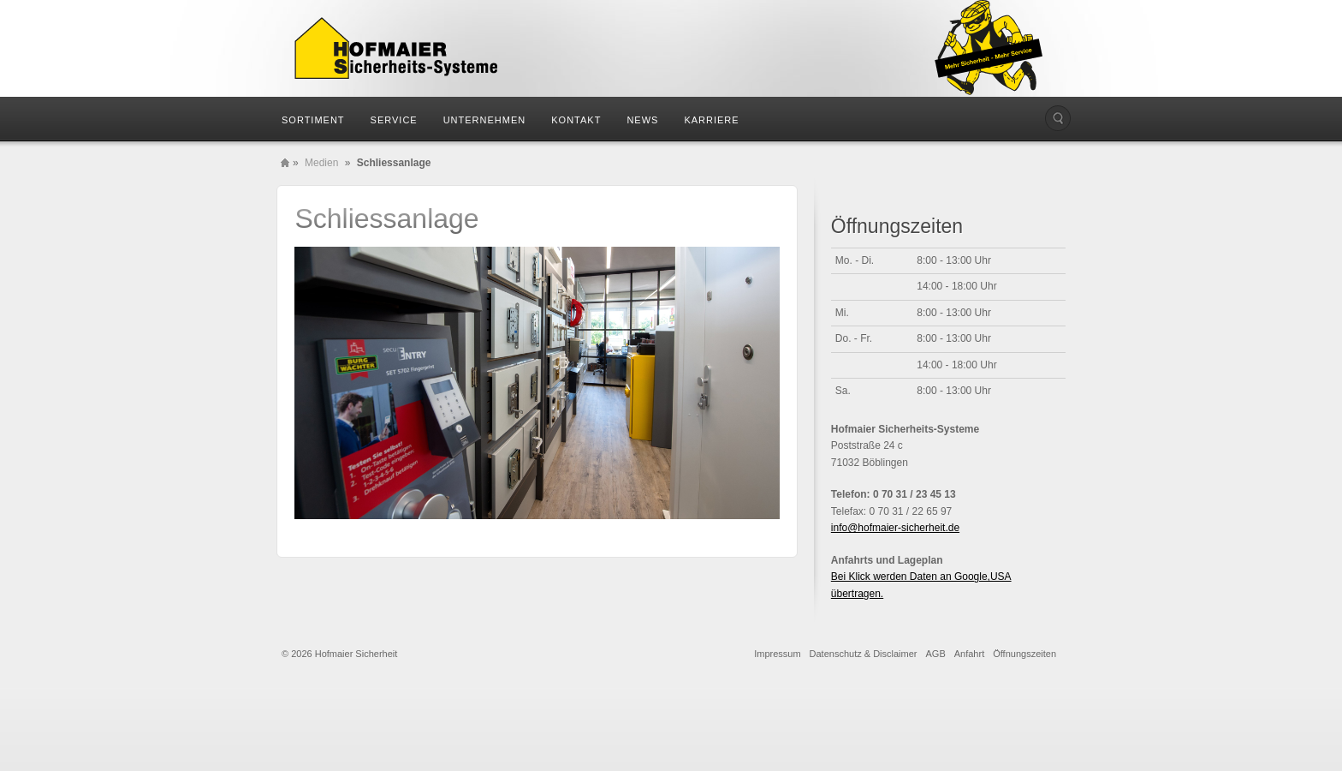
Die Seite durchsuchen (1058, 118)
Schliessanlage (386, 218)
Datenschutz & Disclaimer (863, 653)
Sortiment (313, 120)
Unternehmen (484, 120)
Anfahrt (969, 653)
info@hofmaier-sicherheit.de (895, 528)
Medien (321, 163)
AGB (936, 653)
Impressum (777, 653)
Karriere (711, 120)
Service (394, 120)
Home (285, 163)
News (642, 120)
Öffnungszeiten (1024, 653)
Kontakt (576, 120)
